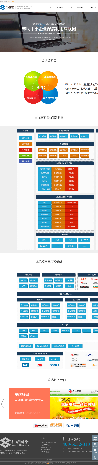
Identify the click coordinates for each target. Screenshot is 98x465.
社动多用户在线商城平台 (48, 442)
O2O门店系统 (45, 449)
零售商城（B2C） (46, 447)
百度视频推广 (81, 7)
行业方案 (69, 7)
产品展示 (60, 7)
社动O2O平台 (45, 445)
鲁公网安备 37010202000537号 (56, 463)
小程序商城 (49, 460)
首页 (51, 7)
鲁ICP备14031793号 (71, 463)
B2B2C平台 (92, 7)
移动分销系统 (45, 452)
